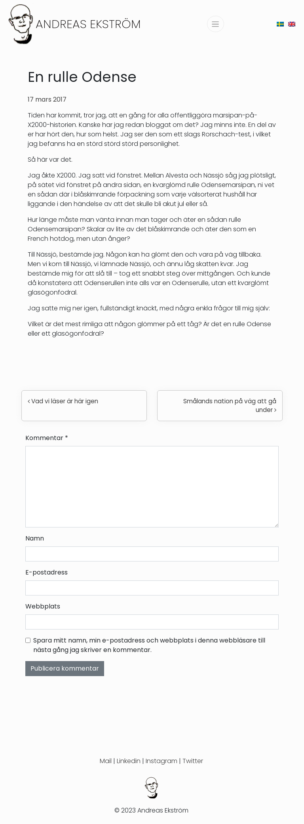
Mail (106, 760)
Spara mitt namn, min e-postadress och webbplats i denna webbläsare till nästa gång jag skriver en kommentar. (149, 645)
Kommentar (46, 437)
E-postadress (46, 572)
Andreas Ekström (88, 24)
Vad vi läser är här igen (63, 401)
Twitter (192, 760)
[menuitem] (280, 24)
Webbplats (42, 606)
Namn (34, 538)
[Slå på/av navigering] (215, 24)
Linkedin (129, 760)
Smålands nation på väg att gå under (229, 405)
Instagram (161, 760)
